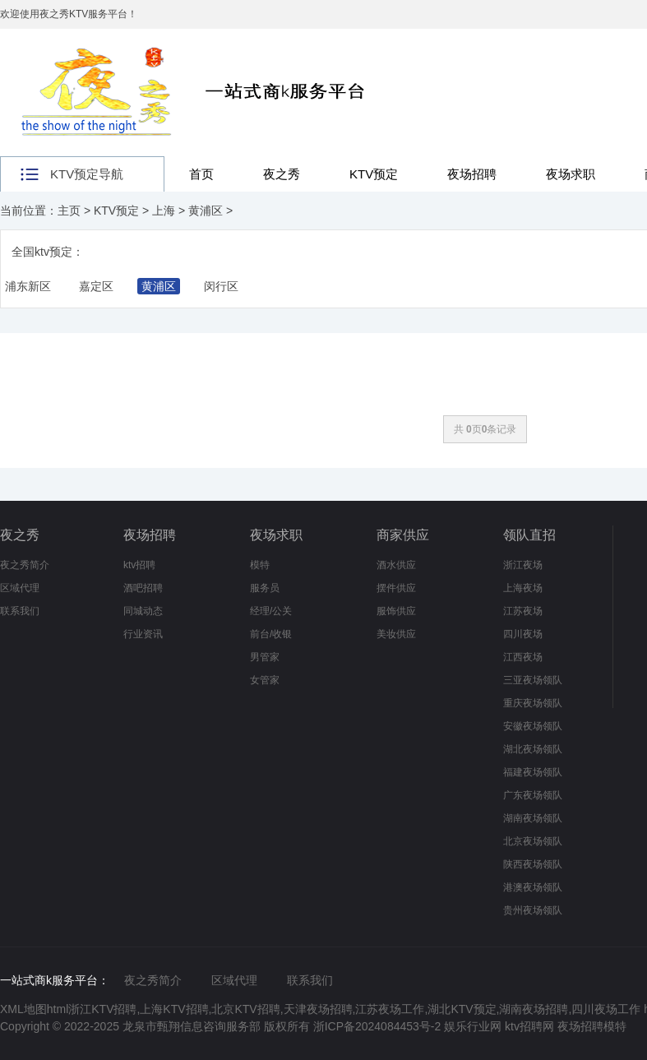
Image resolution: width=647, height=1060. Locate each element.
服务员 (265, 588)
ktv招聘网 (531, 1026)
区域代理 (19, 588)
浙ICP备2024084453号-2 (377, 1026)
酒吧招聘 (143, 588)
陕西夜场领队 (532, 864)
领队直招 (529, 535)
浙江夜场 (523, 565)
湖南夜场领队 (532, 818)
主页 (69, 210)
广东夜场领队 (532, 795)
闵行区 (221, 286)
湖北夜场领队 (532, 749)
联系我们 (19, 611)
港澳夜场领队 (532, 887)
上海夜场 (523, 588)
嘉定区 (96, 286)
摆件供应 (396, 588)
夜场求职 (570, 174)
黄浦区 (205, 210)
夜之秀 (281, 174)
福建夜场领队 (532, 772)
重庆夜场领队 (532, 703)
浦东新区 (28, 286)
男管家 (265, 657)
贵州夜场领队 (532, 910)
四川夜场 (523, 634)
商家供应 (403, 535)
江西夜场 (523, 657)
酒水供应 (396, 565)
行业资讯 (143, 634)
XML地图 (23, 1009)
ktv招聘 (139, 565)
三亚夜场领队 (532, 680)
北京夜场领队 (532, 841)
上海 (163, 210)
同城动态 (143, 611)
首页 (201, 174)
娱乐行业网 (474, 1026)
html (57, 1009)
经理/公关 (271, 611)
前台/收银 (271, 634)
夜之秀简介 (24, 565)
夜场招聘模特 (591, 1026)
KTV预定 (373, 174)
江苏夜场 (523, 611)
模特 (260, 565)
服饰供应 (396, 611)
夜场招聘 (472, 174)
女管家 (265, 680)
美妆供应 (396, 634)
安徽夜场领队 (532, 726)
